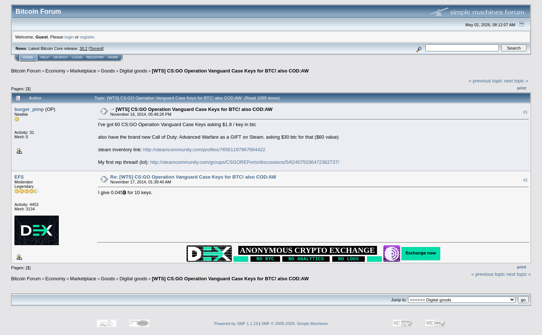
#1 (525, 112)
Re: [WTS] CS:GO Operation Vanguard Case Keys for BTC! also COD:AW (193, 177)
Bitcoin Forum (26, 71)
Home (28, 57)
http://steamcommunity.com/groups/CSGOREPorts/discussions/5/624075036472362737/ (244, 162)
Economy (55, 71)
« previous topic (485, 81)
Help (44, 57)
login (69, 36)
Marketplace (83, 71)
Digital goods (133, 71)
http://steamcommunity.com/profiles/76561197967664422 (204, 149)
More (113, 57)
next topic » (516, 81)
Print (521, 88)
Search (61, 57)
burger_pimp (29, 109)
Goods (108, 71)
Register (95, 57)
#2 (525, 180)
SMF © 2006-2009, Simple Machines (294, 323)
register (87, 36)
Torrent (96, 48)
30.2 (83, 48)
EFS (19, 177)
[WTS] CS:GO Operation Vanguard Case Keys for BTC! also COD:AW (230, 71)
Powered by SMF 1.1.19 (236, 323)
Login (77, 57)
